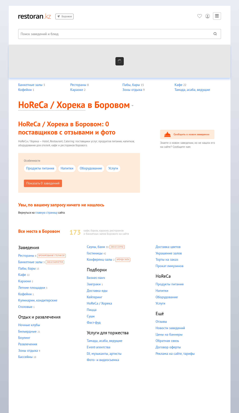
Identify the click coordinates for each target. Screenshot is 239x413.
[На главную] (34, 16)
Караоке (24, 281)
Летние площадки (31, 288)
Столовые (25, 307)
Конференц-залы (99, 259)
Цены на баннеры (169, 334)
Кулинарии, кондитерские (37, 300)
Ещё (160, 314)
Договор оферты (168, 347)
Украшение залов (169, 253)
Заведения (28, 248)
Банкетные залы (30, 262)
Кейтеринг (94, 297)
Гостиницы (94, 253)
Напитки (66, 168)
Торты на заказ (167, 259)
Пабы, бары (26, 268)
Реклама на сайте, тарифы (175, 354)
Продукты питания (40, 168)
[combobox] (113, 34)
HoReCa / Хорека (51, 105)
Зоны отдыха (28, 350)
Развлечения (27, 344)
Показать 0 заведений (42, 183)
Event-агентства (98, 347)
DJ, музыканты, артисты (104, 354)
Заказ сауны (116, 247)
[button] (217, 16)
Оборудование (90, 168)
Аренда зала (122, 260)
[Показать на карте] (120, 61)
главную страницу (46, 213)
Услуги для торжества (108, 333)
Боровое (64, 16)
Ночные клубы (29, 325)
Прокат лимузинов (169, 266)
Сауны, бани (96, 247)
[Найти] (215, 34)
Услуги (112, 168)
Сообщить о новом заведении (191, 134)
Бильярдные (27, 331)
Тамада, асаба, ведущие (104, 341)
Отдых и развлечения (39, 317)
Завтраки (93, 284)
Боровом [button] (112, 105)
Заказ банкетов (54, 262)
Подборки (97, 270)
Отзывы (161, 321)
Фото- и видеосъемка (102, 360)
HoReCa (163, 276)
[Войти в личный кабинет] (208, 16)
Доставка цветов (168, 247)
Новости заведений (170, 328)
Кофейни (24, 294)
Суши (91, 316)
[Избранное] (200, 16)
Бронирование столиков (51, 256)
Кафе (22, 275)
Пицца (91, 310)
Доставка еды (97, 291)
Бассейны (25, 357)
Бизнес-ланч (96, 278)
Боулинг (24, 338)
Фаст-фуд (94, 322)
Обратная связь (167, 341)
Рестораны (26, 255)
